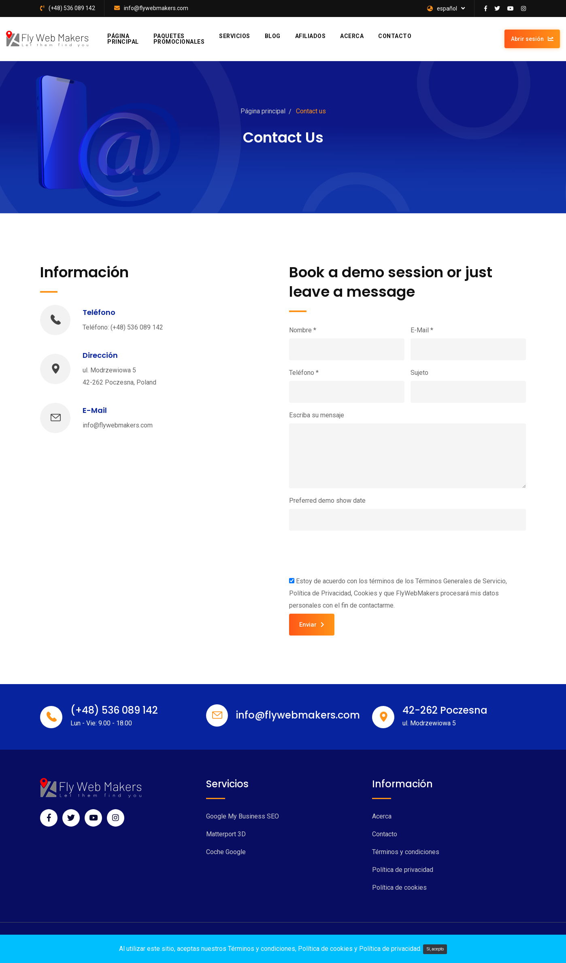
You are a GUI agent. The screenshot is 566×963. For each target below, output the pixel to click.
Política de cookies (399, 887)
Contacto (394, 36)
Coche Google (226, 852)
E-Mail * (422, 330)
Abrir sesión (532, 39)
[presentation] (350, 553)
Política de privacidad (402, 870)
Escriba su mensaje (316, 415)
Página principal (123, 39)
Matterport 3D (226, 834)
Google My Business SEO (242, 816)
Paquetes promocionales (179, 39)
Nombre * (302, 330)
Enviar (311, 624)
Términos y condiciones (405, 852)
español (442, 8)
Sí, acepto (435, 949)
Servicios (234, 36)
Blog (273, 36)
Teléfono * (304, 372)
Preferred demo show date (327, 500)
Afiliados (310, 36)
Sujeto (419, 372)
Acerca (352, 36)
